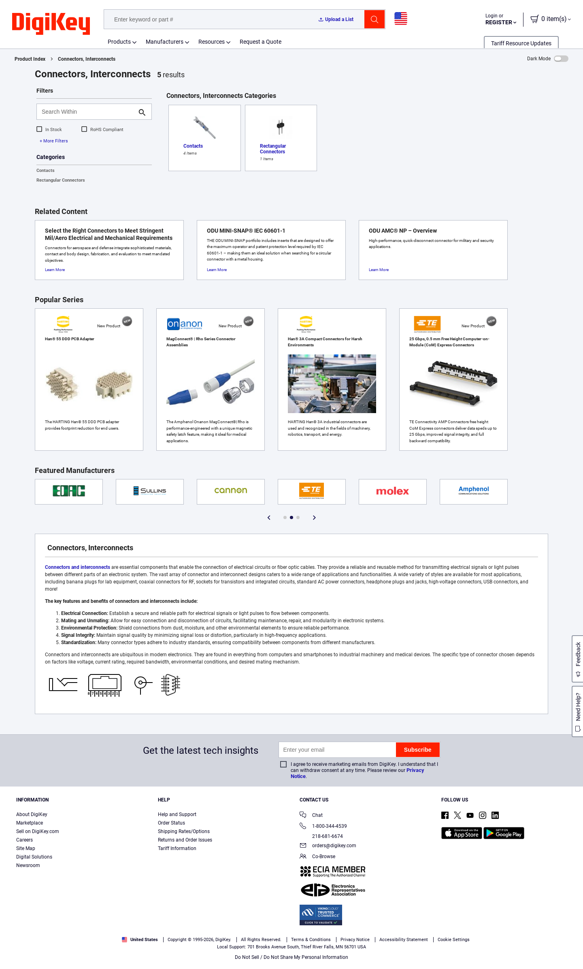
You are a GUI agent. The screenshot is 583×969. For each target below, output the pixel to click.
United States (140, 939)
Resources (211, 41)
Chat (311, 816)
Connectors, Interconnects (86, 59)
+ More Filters (54, 141)
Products (119, 41)
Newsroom (28, 865)
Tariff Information (177, 848)
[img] (51, 24)
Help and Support (177, 814)
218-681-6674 (321, 836)
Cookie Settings (454, 939)
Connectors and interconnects (77, 567)
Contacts (45, 170)
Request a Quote (260, 41)
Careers (24, 840)
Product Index (30, 59)
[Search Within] (87, 112)
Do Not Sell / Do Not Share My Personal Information (291, 957)
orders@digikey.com (328, 846)
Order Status (171, 823)
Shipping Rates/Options (184, 831)
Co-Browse (317, 857)
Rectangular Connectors (60, 180)
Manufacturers (164, 41)
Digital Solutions (34, 857)
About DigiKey (31, 814)
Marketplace (29, 823)
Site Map (25, 848)
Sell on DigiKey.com (37, 831)
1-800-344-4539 (323, 827)
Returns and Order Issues (185, 840)
